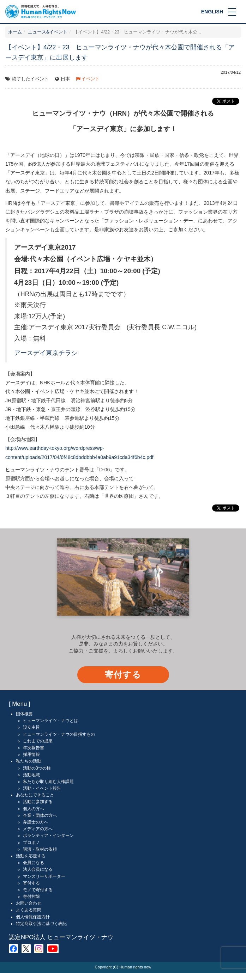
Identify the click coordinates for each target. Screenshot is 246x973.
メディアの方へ (38, 828)
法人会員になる (38, 869)
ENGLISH (212, 11)
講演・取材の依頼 (40, 849)
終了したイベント (30, 79)
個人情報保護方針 (33, 916)
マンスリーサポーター (44, 876)
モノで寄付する (38, 889)
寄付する (123, 674)
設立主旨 (31, 727)
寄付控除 (31, 896)
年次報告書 (33, 747)
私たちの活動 (28, 761)
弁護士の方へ (35, 822)
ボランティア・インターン (48, 835)
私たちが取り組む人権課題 (48, 781)
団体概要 (24, 713)
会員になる (33, 862)
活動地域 (31, 774)
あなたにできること (35, 795)
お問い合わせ (28, 903)
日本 (65, 79)
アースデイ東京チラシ (46, 352)
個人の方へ (33, 808)
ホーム (15, 32)
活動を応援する (31, 855)
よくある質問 (28, 909)
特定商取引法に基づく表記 (41, 923)
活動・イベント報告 (42, 788)
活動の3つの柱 (37, 768)
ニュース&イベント (47, 32)
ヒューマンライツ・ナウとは (50, 720)
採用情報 (31, 754)
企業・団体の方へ (40, 815)
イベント (90, 79)
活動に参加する (38, 801)
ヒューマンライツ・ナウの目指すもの (59, 734)
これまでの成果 (38, 741)
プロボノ (31, 842)
